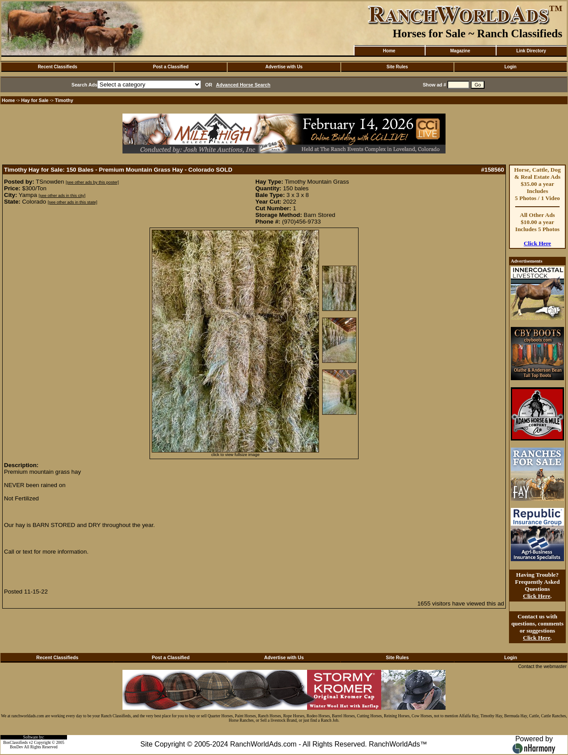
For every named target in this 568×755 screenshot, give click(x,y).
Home (389, 50)
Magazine (460, 50)
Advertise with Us (284, 66)
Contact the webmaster (542, 666)
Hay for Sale (35, 100)
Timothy (64, 100)
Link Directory (531, 50)
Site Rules (397, 66)
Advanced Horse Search (243, 84)
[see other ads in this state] (72, 202)
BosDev (16, 747)
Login (511, 66)
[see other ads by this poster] (92, 182)
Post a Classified (171, 66)
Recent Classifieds (57, 66)
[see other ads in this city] (62, 195)
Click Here (537, 243)
